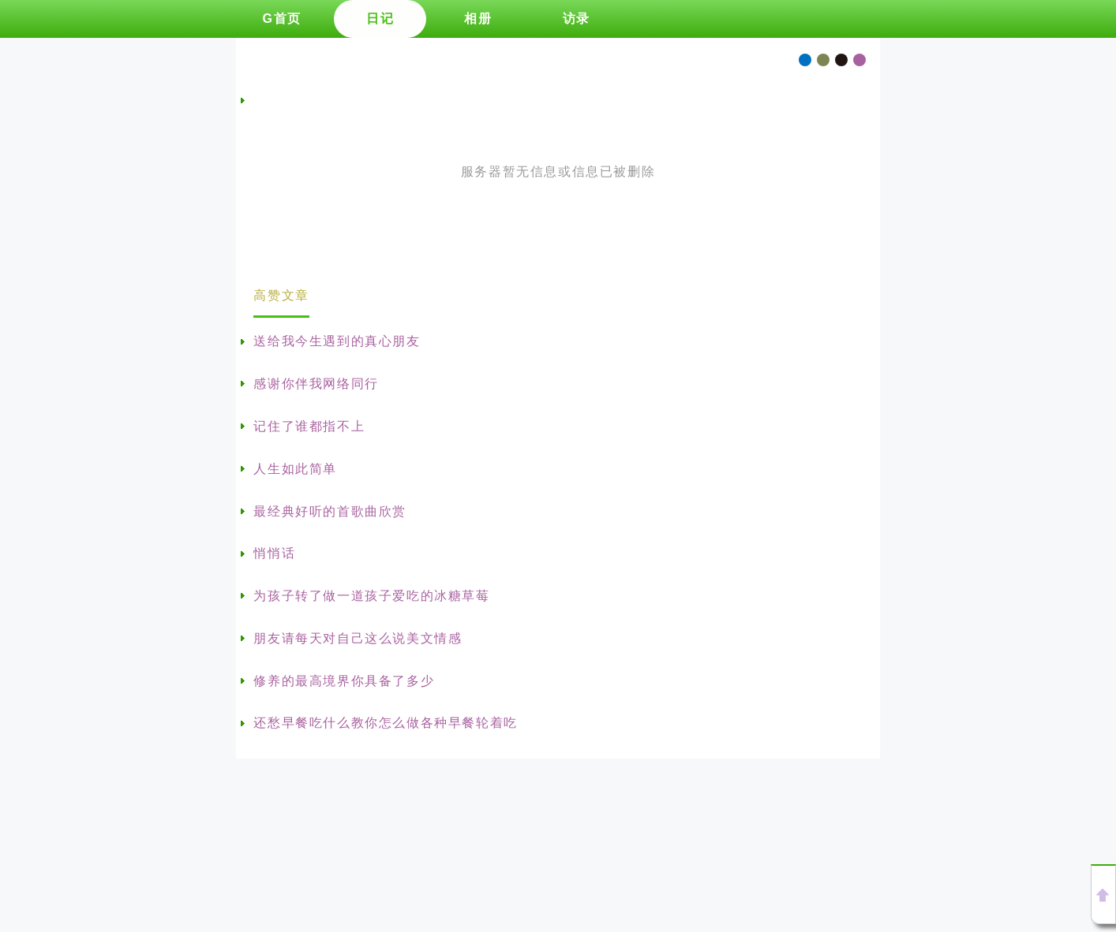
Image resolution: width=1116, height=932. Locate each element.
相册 (478, 18)
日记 (380, 18)
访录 (576, 18)
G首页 (281, 18)
